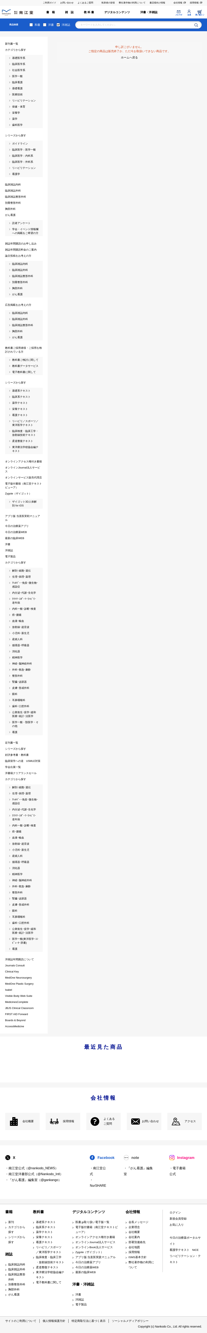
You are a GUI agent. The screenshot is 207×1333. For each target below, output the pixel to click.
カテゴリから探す (16, 1230)
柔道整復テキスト (47, 1267)
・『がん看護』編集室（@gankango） (33, 1180)
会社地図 (134, 1247)
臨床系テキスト (46, 1227)
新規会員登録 (178, 1218)
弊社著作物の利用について (132, 2)
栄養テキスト (44, 1237)
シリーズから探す (16, 1240)
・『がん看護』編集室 (138, 1171)
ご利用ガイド (49, 2)
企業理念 (134, 1227)
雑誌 (9, 1254)
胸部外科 (14, 1289)
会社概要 (28, 1121)
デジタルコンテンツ (117, 12)
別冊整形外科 (16, 1284)
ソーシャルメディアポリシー (130, 1320)
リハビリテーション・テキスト (185, 1259)
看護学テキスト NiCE (184, 1249)
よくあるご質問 (85, 2)
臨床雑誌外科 (16, 1269)
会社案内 (134, 1237)
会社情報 (177, 2)
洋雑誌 (66, 24)
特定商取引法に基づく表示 (89, 1320)
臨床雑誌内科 (16, 1264)
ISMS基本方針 (138, 1257)
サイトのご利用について (20, 1320)
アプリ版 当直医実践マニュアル (95, 1257)
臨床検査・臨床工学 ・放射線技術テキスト (50, 1260)
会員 (189, 15)
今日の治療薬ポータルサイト (185, 1240)
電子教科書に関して (48, 1282)
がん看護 (14, 1294)
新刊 (11, 1222)
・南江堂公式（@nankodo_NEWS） (31, 1168)
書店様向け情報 (157, 2)
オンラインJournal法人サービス (95, 1242)
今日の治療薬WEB (87, 1267)
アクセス (190, 1121)
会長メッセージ (138, 1222)
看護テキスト (44, 1242)
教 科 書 (89, 12)
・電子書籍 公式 (177, 1171)
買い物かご (199, 15)
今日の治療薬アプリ (88, 1262)
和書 (37, 24)
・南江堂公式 (98, 1171)
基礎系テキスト (46, 1222)
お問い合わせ (67, 2)
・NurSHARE (98, 1183)
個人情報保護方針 (54, 1320)
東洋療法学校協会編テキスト (50, 1275)
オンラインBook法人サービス (94, 1247)
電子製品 (81, 1304)
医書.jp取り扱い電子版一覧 (92, 1222)
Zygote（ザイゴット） (89, 1252)
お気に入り (177, 1224)
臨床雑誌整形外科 (16, 1277)
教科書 (38, 1212)
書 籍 (50, 12)
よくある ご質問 (109, 1121)
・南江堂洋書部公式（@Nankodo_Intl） (34, 1174)
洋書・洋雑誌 (148, 12)
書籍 (9, 1212)
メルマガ (178, 15)
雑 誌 (69, 12)
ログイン (175, 1212)
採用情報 (194, 2)
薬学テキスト (44, 1232)
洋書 (51, 24)
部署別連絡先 (137, 1242)
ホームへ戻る (129, 57)
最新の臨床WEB (85, 1272)
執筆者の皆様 (108, 2)
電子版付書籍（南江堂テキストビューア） (96, 1230)
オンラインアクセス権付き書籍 (95, 1237)
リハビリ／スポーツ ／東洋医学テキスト (48, 1250)
